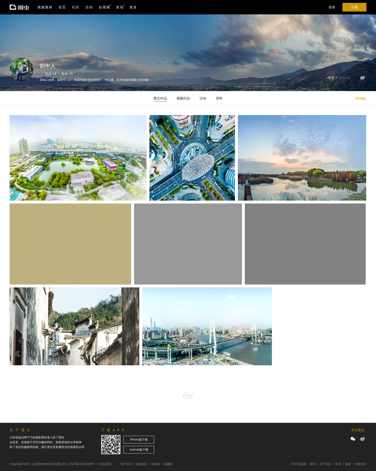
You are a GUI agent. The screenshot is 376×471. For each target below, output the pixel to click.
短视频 (104, 7)
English (344, 78)
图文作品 (160, 98)
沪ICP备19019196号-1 (82, 464)
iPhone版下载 (138, 439)
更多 (133, 7)
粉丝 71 (67, 74)
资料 (219, 98)
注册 (354, 7)
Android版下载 (138, 449)
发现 (120, 6)
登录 (332, 7)
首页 (62, 7)
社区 (76, 7)
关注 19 (50, 74)
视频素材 (45, 7)
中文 (331, 78)
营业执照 (105, 464)
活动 (89, 7)
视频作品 (183, 98)
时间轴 (361, 98)
